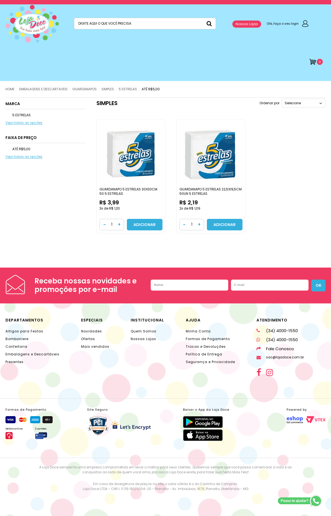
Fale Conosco (275, 349)
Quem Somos (143, 331)
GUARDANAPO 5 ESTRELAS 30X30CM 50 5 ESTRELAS (128, 191)
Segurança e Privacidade (210, 362)
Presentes (14, 362)
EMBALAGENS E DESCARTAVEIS (43, 89)
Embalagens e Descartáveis (32, 354)
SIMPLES (107, 89)
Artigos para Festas (24, 331)
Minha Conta (198, 331)
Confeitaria (16, 346)
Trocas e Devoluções (206, 346)
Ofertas (88, 339)
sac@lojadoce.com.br (280, 357)
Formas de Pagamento (208, 339)
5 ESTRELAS (128, 89)
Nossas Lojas (247, 24)
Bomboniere (16, 339)
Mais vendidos (95, 346)
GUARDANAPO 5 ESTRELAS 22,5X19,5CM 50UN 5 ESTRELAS (210, 191)
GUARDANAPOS (84, 89)
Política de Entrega (204, 354)
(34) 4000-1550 (277, 331)
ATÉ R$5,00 (151, 89)
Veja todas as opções (23, 123)
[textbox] (145, 23)
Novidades (91, 331)
